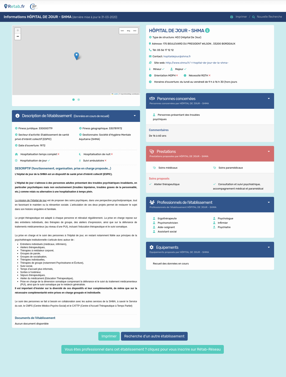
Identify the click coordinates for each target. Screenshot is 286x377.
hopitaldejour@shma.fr (177, 56)
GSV (122, 31)
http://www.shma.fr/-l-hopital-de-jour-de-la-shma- (197, 62)
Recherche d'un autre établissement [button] (154, 336)
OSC (134, 31)
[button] (76, 56)
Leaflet (115, 94)
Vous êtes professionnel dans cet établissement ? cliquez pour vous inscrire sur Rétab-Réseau (143, 349)
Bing (128, 31)
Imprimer (109, 336)
